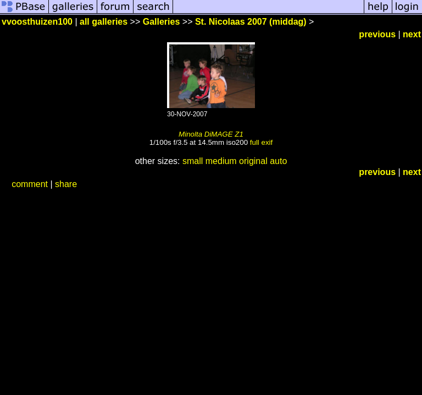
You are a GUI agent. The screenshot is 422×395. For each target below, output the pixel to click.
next (412, 34)
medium (221, 161)
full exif (261, 142)
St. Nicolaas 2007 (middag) (251, 21)
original (253, 161)
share (66, 184)
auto (278, 161)
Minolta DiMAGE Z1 (211, 134)
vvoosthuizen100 (37, 21)
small (192, 161)
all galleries (103, 21)
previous (377, 34)
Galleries (161, 21)
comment (30, 184)
